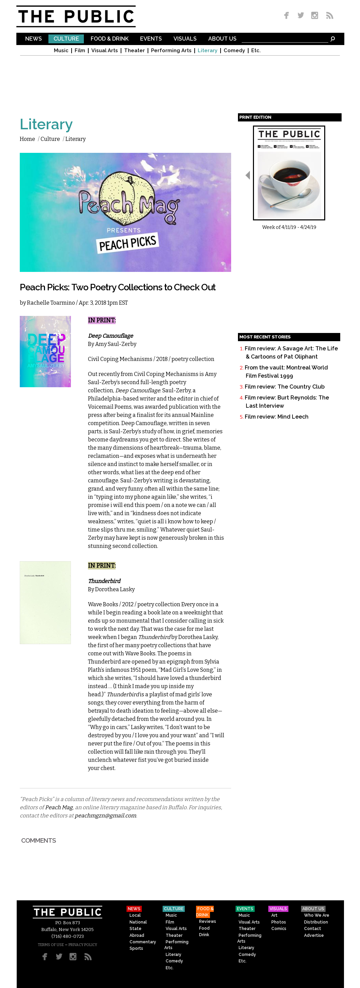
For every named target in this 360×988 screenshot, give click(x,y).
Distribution (316, 922)
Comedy (234, 50)
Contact (312, 928)
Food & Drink (110, 39)
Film (80, 50)
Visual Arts (104, 50)
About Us (222, 39)
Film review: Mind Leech (277, 416)
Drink (204, 934)
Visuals (185, 39)
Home (27, 139)
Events (151, 39)
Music (61, 50)
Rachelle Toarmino (51, 303)
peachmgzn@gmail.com (105, 815)
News (33, 39)
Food (204, 928)
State (135, 928)
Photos (278, 922)
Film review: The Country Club (285, 386)
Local (135, 915)
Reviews (207, 921)
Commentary (143, 942)
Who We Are (316, 915)
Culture (66, 39)
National (138, 922)
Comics (278, 928)
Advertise (314, 935)
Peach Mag (59, 807)
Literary (207, 50)
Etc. (256, 50)
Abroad (137, 935)
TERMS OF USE (51, 945)
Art (274, 915)
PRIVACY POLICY (83, 945)
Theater (134, 50)
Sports (136, 948)
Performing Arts (171, 50)
